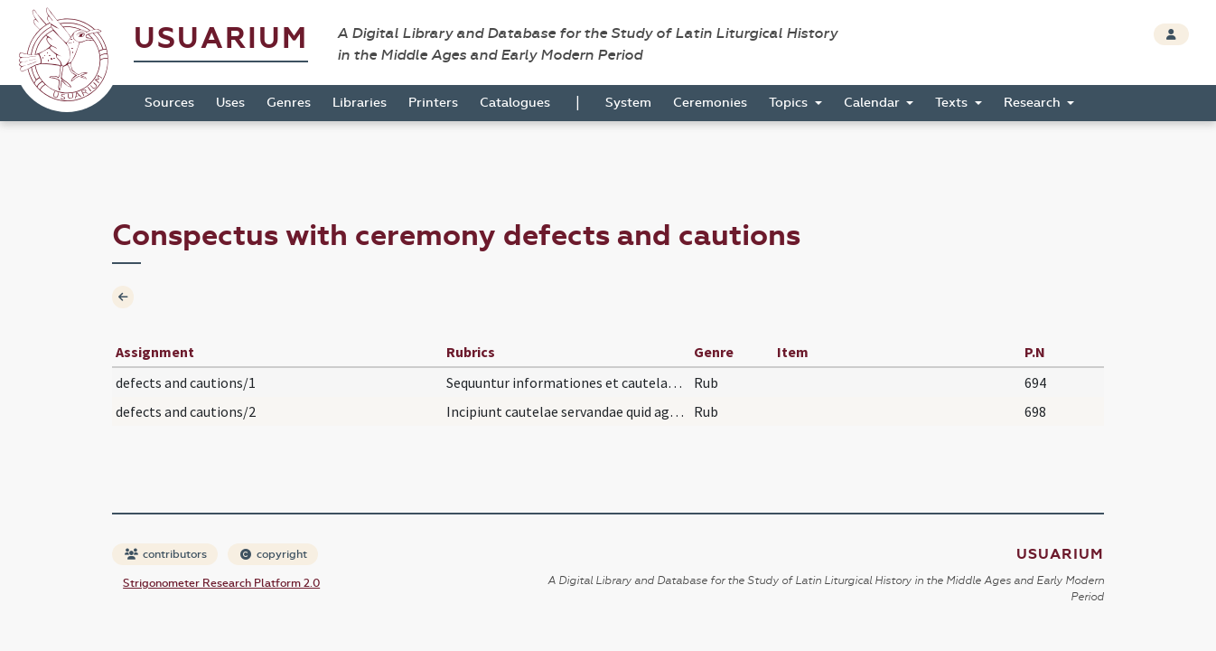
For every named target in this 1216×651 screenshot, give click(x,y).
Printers (433, 102)
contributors (166, 554)
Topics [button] (790, 102)
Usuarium (221, 38)
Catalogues (515, 102)
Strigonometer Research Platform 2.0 (221, 583)
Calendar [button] (873, 102)
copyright (273, 554)
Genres (289, 102)
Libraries (359, 102)
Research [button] (1034, 102)
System (628, 102)
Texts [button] (953, 102)
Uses (230, 102)
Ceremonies (710, 102)
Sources (169, 102)
